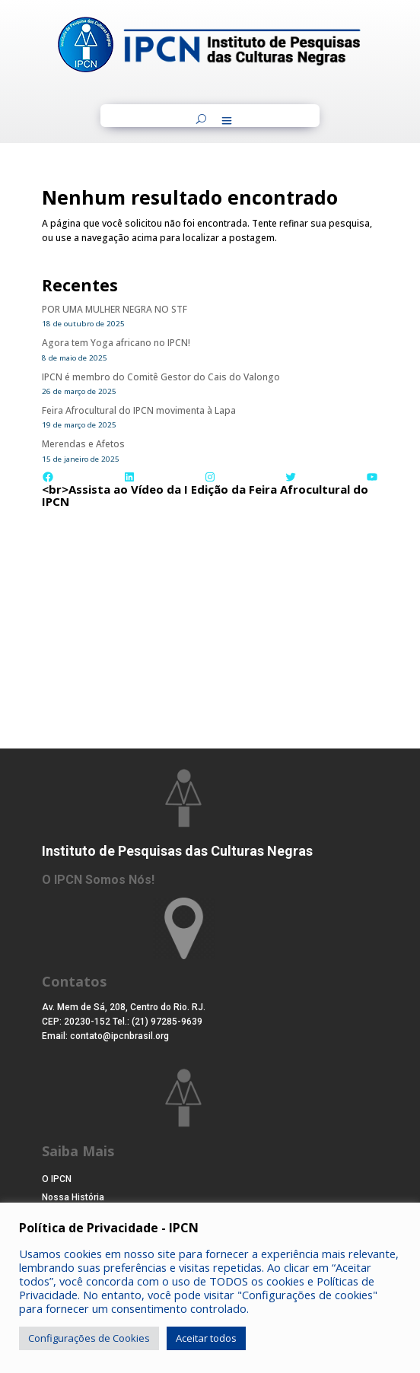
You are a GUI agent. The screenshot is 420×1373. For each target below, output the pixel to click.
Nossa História (73, 1197)
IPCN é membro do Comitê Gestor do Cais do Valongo (161, 376)
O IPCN (57, 1179)
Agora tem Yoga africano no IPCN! (116, 342)
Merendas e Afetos (83, 443)
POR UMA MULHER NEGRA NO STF (114, 309)
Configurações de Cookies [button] (89, 1338)
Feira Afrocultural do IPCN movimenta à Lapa (139, 410)
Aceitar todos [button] (206, 1338)
